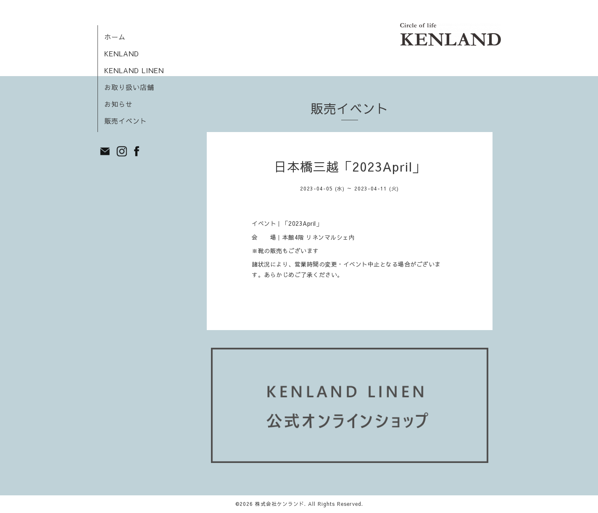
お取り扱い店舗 (129, 87)
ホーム (115, 36)
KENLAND (121, 53)
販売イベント (125, 120)
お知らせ (118, 103)
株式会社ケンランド (279, 503)
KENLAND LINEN (134, 70)
